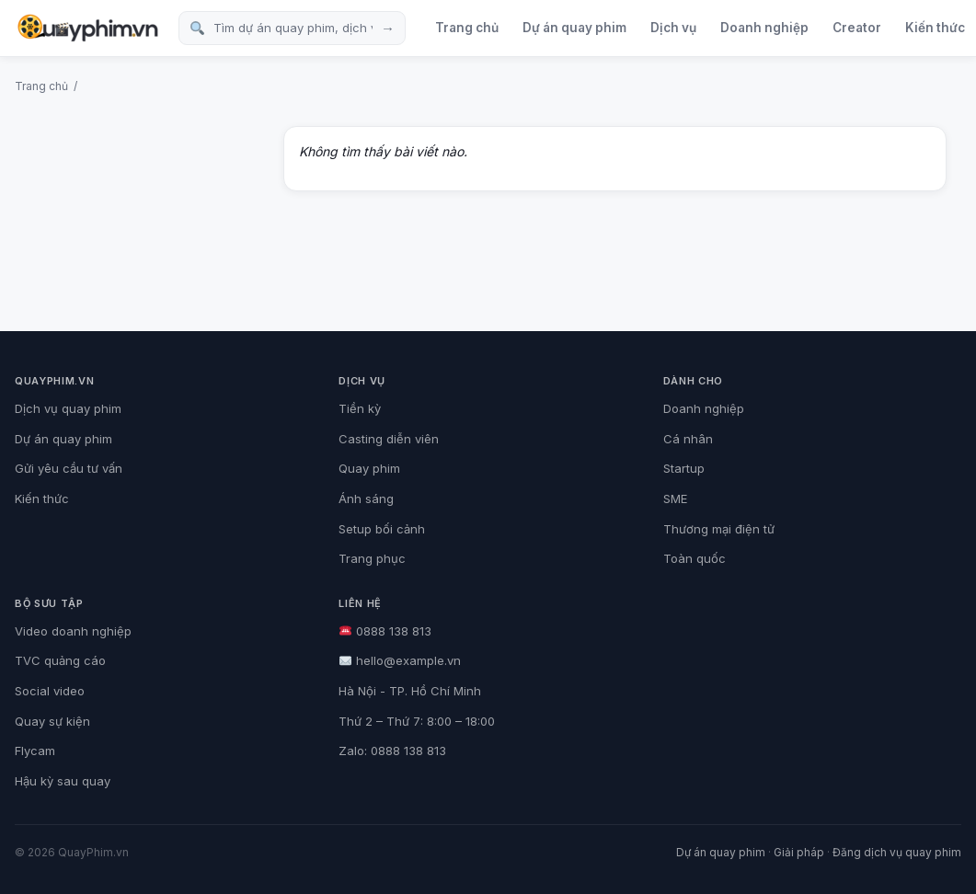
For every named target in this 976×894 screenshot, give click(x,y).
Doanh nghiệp (764, 27)
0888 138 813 (385, 631)
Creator (856, 27)
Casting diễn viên (389, 438)
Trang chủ (467, 27)
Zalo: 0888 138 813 (392, 750)
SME (675, 498)
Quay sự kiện (52, 721)
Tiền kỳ (360, 408)
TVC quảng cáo (60, 660)
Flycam (35, 750)
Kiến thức (42, 498)
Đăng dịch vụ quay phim (896, 852)
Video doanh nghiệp (73, 631)
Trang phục (372, 558)
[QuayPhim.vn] (87, 28)
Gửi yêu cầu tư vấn (68, 468)
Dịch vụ (673, 27)
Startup (684, 468)
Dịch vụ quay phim (68, 408)
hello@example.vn (400, 660)
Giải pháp (799, 852)
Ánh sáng (366, 498)
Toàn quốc (694, 558)
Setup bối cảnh (382, 529)
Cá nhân (688, 438)
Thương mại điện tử (719, 529)
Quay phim (369, 468)
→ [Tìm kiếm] (388, 28)
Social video (50, 690)
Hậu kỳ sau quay (62, 781)
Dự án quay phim (574, 27)
